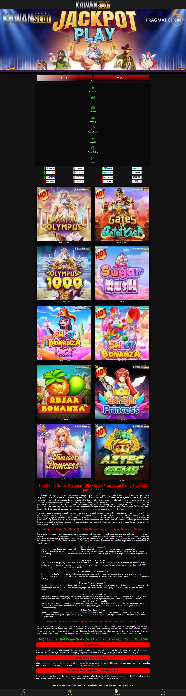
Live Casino (93, 109)
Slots (93, 99)
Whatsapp (116, 692)
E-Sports (93, 159)
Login (23, 692)
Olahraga (93, 119)
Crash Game (93, 129)
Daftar (64, 78)
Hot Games (93, 89)
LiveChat (163, 692)
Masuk (122, 78)
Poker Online (93, 149)
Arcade (93, 139)
